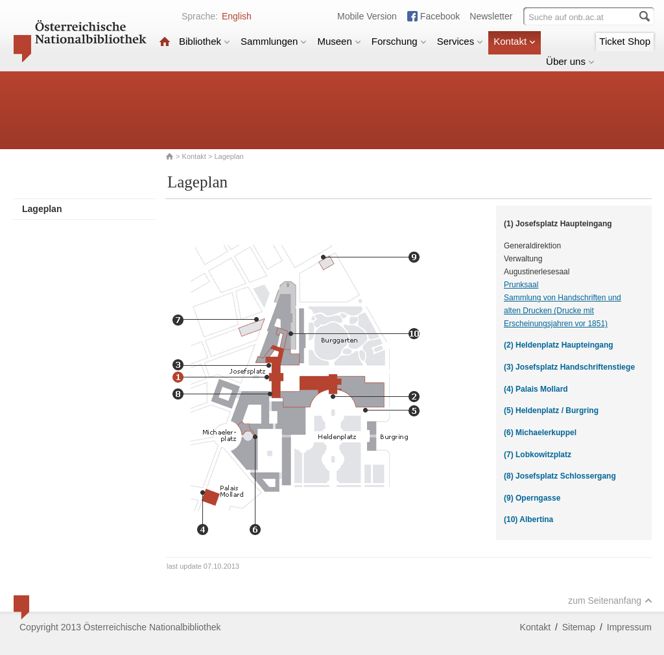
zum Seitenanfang (610, 600)
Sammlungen (274, 41)
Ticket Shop (624, 41)
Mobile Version (367, 16)
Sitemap (578, 627)
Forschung (399, 41)
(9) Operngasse (532, 498)
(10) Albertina (528, 519)
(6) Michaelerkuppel (540, 432)
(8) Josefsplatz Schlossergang (560, 476)
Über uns (570, 61)
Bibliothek (204, 41)
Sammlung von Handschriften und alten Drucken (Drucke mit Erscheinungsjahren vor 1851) (562, 310)
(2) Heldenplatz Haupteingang (558, 345)
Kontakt (514, 41)
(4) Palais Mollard (536, 389)
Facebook (440, 16)
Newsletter (490, 16)
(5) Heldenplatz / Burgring (551, 410)
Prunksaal (521, 284)
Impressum (629, 627)
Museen (339, 41)
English (237, 16)
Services (460, 41)
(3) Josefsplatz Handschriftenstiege (569, 367)
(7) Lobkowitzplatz (537, 454)
